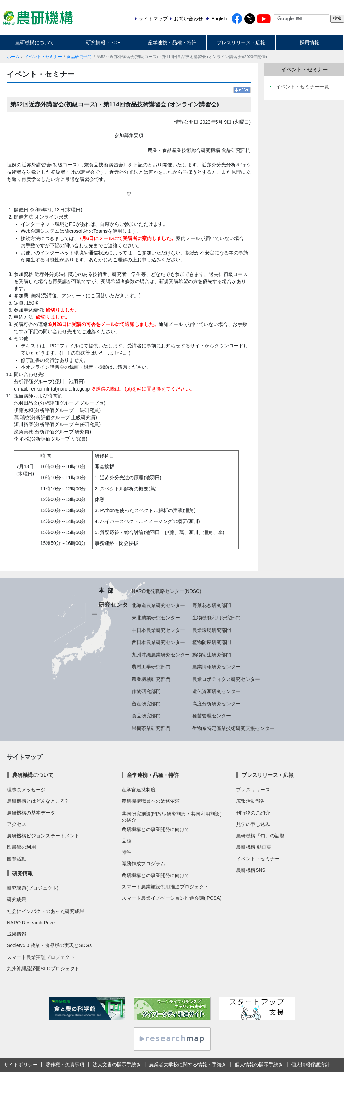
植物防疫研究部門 (211, 642)
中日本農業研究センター (158, 630)
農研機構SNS (250, 870)
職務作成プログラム (143, 863)
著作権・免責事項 (65, 1064)
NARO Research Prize (31, 922)
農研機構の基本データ (31, 813)
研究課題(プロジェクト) (32, 888)
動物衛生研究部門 (211, 654)
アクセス (16, 824)
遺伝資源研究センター (216, 691)
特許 (126, 852)
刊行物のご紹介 (253, 813)
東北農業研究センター (156, 617)
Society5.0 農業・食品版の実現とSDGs (49, 945)
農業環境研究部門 (211, 630)
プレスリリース (253, 789)
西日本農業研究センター (158, 642)
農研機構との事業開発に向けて (155, 829)
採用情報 (309, 42)
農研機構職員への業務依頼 (151, 801)
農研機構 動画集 (253, 847)
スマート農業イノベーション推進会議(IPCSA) (172, 898)
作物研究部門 (146, 691)
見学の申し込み (253, 824)
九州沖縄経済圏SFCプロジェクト (43, 968)
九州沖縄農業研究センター (161, 654)
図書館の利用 (21, 847)
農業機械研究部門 (151, 679)
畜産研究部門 (146, 703)
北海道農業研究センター (158, 605)
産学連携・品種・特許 (172, 42)
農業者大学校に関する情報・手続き (187, 1064)
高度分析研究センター (216, 703)
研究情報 (22, 873)
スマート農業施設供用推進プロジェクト (165, 886)
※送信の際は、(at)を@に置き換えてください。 (143, 389)
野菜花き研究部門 (211, 605)
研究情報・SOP (103, 42)
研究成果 (16, 899)
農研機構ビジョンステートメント (43, 835)
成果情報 (16, 934)
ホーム (13, 57)
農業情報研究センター (216, 667)
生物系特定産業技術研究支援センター (233, 728)
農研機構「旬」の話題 (260, 835)
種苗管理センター (211, 716)
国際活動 (16, 858)
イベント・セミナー (43, 57)
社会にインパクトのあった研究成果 (45, 911)
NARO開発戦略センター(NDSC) (166, 591)
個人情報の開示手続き (259, 1064)
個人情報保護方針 (310, 1064)
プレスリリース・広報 (241, 42)
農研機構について (34, 42)
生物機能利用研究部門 (216, 617)
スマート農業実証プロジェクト (41, 957)
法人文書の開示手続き (117, 1064)
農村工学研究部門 (151, 667)
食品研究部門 (79, 57)
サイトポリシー (21, 1064)
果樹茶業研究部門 (151, 728)
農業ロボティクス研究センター (226, 679)
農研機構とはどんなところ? (37, 801)
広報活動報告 (250, 801)
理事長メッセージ (26, 789)
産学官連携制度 (139, 789)
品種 (126, 841)
